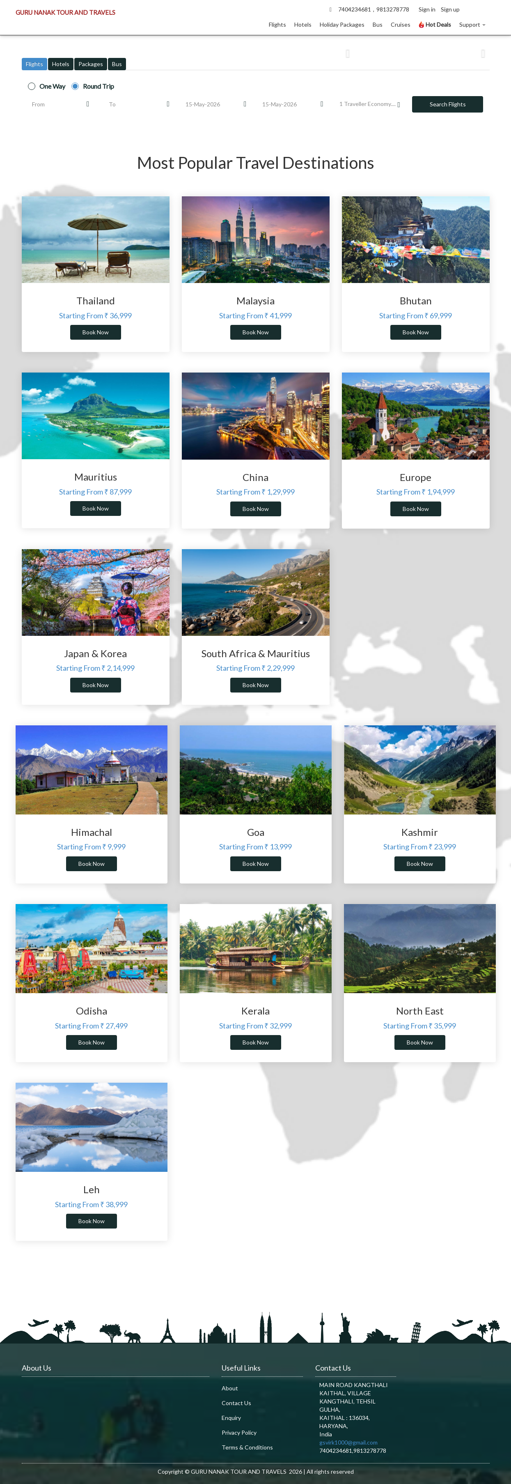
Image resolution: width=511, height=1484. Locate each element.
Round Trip (98, 86)
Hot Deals (435, 24)
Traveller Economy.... (369, 104)
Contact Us (236, 1402)
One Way (52, 86)
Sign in (427, 9)
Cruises (400, 24)
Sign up (450, 9)
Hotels (303, 24)
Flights (277, 24)
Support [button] (472, 24)
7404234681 (354, 9)
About (230, 1388)
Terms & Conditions (247, 1447)
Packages (90, 63)
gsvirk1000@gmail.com (348, 1442)
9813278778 (392, 9)
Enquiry (231, 1417)
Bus (378, 24)
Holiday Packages (342, 24)
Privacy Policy (239, 1432)
